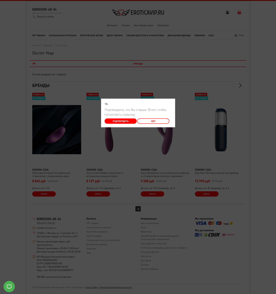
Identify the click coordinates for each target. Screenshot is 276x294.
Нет (153, 121)
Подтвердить (121, 121)
